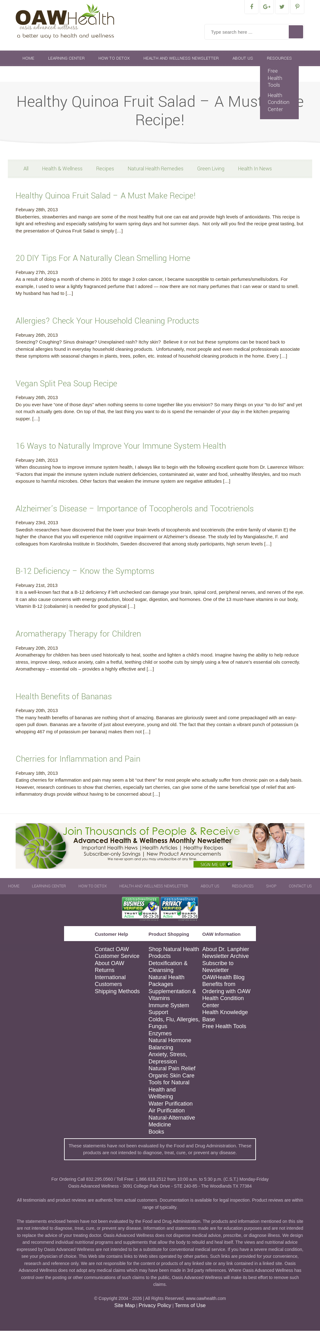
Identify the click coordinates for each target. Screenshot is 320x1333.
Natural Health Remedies (155, 170)
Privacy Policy (154, 1308)
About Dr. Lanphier (225, 951)
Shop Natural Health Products (173, 955)
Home (28, 60)
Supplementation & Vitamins (172, 997)
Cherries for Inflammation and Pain (78, 761)
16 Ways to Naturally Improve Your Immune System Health (121, 448)
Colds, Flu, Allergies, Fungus (174, 1025)
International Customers (110, 983)
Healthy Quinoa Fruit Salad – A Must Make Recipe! (106, 198)
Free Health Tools (275, 80)
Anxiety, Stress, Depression (167, 1060)
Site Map (124, 1308)
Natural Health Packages (166, 983)
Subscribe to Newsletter (217, 969)
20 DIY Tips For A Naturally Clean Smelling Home (103, 260)
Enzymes (160, 1036)
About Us (242, 60)
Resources (279, 60)
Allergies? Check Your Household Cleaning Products (107, 323)
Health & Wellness (62, 170)
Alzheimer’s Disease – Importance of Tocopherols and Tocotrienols (135, 511)
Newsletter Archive (225, 958)
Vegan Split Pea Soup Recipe (66, 386)
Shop (28, 76)
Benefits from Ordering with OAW (226, 990)
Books (156, 1134)
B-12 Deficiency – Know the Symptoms (85, 573)
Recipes (105, 170)
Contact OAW (112, 951)
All (25, 170)
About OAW (109, 965)
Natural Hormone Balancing (169, 1046)
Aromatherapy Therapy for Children (78, 636)
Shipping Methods (117, 993)
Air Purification (166, 1113)
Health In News (255, 170)
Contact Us (60, 76)
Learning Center (66, 60)
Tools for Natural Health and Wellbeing (168, 1092)
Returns (104, 972)
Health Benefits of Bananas (64, 699)
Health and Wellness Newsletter (181, 60)
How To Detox (114, 60)
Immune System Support (168, 1011)
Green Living (210, 170)
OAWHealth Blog (223, 979)
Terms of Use (190, 1308)
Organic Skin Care (171, 1078)
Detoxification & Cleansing (168, 969)
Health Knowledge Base (225, 1018)
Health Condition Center (278, 104)
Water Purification (170, 1106)
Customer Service (117, 958)
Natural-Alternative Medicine (171, 1123)
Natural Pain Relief (171, 1070)
